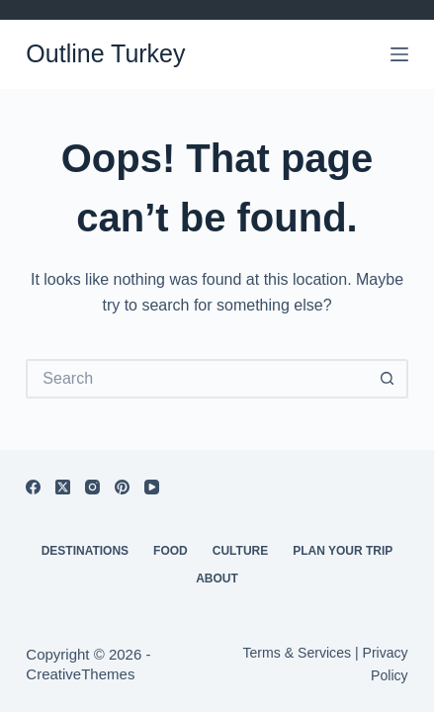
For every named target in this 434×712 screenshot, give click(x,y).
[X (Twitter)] (62, 487)
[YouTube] (151, 487)
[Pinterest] (122, 487)
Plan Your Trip (342, 551)
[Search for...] (197, 379)
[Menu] (399, 54)
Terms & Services (296, 653)
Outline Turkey (105, 53)
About (217, 578)
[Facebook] (33, 487)
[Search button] (388, 379)
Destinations (85, 551)
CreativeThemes (80, 674)
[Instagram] (92, 487)
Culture (240, 551)
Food (170, 551)
